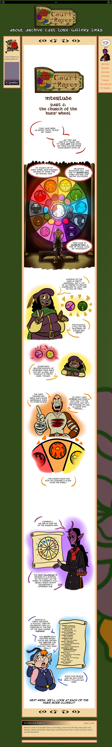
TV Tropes (105, 88)
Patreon (105, 76)
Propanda (60, 745)
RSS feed (105, 64)
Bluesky (105, 68)
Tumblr (105, 80)
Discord (105, 72)
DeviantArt (106, 84)
